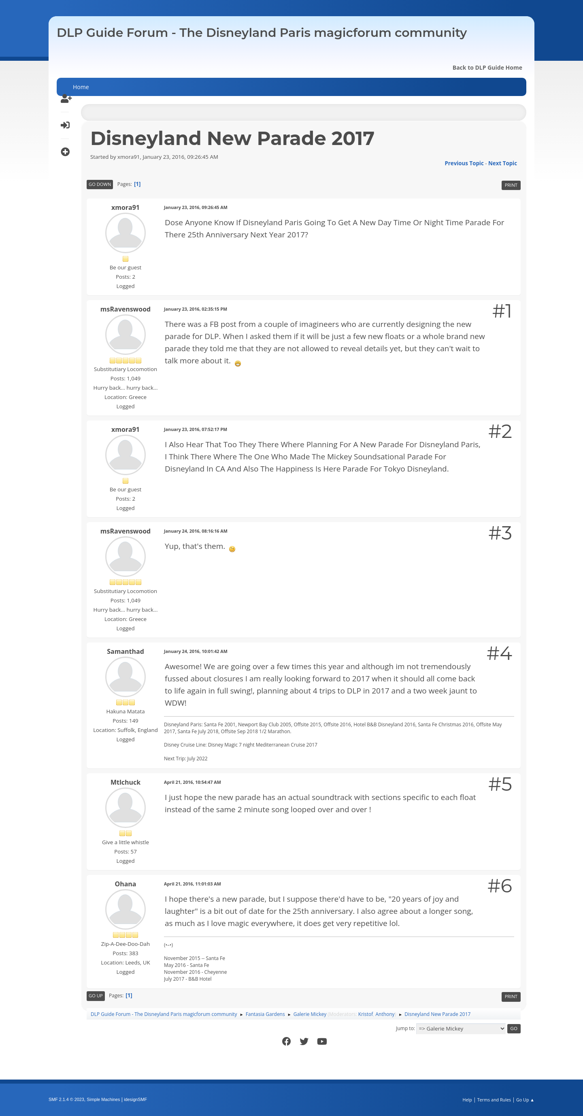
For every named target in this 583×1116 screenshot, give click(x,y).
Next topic (502, 163)
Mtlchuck (125, 782)
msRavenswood (125, 309)
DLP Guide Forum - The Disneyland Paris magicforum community (262, 32)
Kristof (365, 1014)
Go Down (100, 184)
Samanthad (125, 651)
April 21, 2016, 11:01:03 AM (192, 884)
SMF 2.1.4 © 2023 (66, 1099)
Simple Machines (103, 1099)
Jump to (405, 1028)
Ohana (125, 883)
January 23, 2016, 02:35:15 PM (195, 309)
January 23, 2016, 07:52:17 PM (195, 429)
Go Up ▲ (525, 1100)
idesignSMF (135, 1099)
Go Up (96, 995)
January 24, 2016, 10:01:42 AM (196, 651)
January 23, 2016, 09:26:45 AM (196, 207)
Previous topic (464, 163)
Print (511, 185)
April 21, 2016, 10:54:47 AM (192, 782)
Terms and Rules (494, 1100)
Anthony (385, 1014)
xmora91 (125, 207)
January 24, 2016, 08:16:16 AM (196, 531)
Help (467, 1100)
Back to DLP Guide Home (487, 67)
